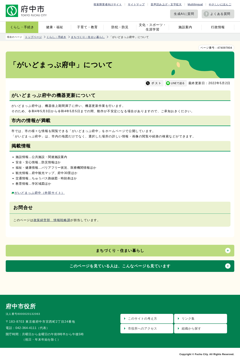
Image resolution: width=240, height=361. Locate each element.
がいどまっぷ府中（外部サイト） (39, 192)
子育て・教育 (87, 27)
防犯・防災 (120, 27)
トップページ (33, 37)
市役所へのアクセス (142, 328)
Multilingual (195, 4)
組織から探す (191, 328)
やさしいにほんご (220, 4)
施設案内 (185, 27)
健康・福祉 (54, 27)
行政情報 (218, 27)
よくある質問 (220, 13)
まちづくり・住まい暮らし (88, 37)
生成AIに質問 (184, 13)
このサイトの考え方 (142, 318)
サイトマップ (136, 4)
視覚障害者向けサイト (108, 4)
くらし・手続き (22, 27)
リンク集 (188, 318)
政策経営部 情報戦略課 (52, 220)
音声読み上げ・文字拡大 (166, 4)
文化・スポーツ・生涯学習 (152, 27)
